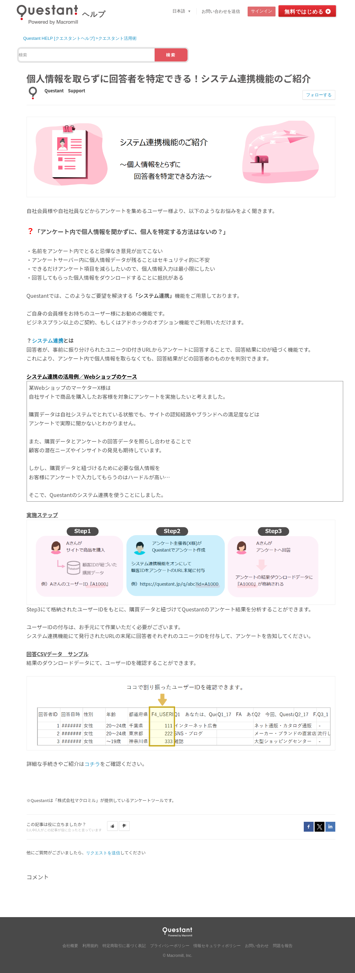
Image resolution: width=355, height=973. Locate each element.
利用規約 (90, 945)
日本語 (179, 11)
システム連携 (47, 341)
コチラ (92, 764)
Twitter (319, 827)
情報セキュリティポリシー (217, 945)
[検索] (86, 54)
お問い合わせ (257, 945)
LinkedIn (330, 827)
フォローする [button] (319, 94)
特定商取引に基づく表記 (124, 945)
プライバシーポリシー (169, 945)
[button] (112, 826)
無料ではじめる (303, 11)
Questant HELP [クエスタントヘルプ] (59, 38)
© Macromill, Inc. (177, 955)
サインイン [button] (261, 11)
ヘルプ (94, 14)
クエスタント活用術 (117, 38)
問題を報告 (283, 945)
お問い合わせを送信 (221, 11)
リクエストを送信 (103, 852)
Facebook (309, 827)
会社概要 (70, 945)
